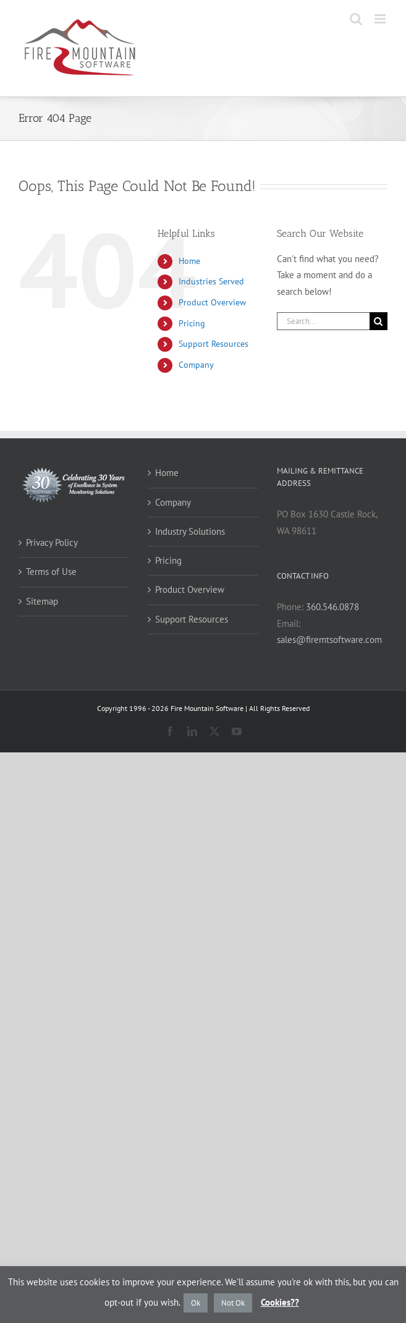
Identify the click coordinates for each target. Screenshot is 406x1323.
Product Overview (212, 302)
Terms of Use (51, 571)
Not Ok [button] (233, 1303)
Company (196, 364)
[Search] (378, 321)
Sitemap (42, 601)
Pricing (192, 323)
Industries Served (211, 281)
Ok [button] (195, 1303)
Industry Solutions (190, 531)
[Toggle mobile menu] (380, 18)
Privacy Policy (52, 542)
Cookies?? (280, 1302)
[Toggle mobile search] (356, 18)
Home (189, 260)
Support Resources (213, 343)
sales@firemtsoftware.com (329, 639)
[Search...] (323, 321)
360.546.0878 (332, 607)
